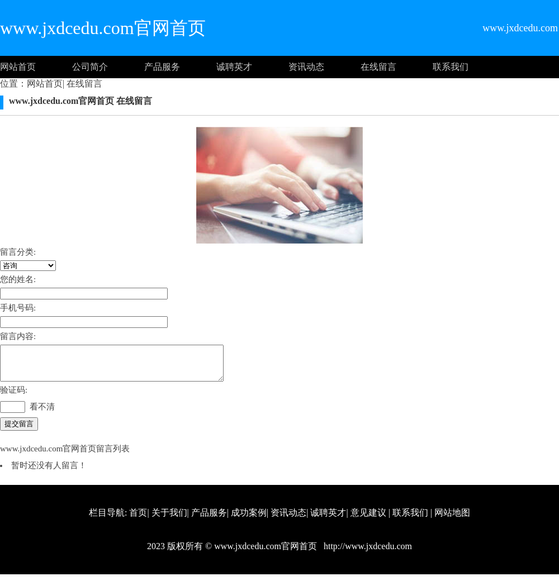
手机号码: (18, 307)
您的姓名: (18, 279)
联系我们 (450, 67)
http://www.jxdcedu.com (366, 553)
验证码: (13, 396)
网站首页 (18, 67)
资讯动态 (306, 67)
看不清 (42, 413)
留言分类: (18, 251)
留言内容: (18, 336)
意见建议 (368, 519)
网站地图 (452, 519)
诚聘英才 (234, 67)
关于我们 (169, 519)
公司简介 (90, 67)
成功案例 (249, 519)
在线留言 (378, 67)
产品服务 (162, 67)
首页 (138, 519)
